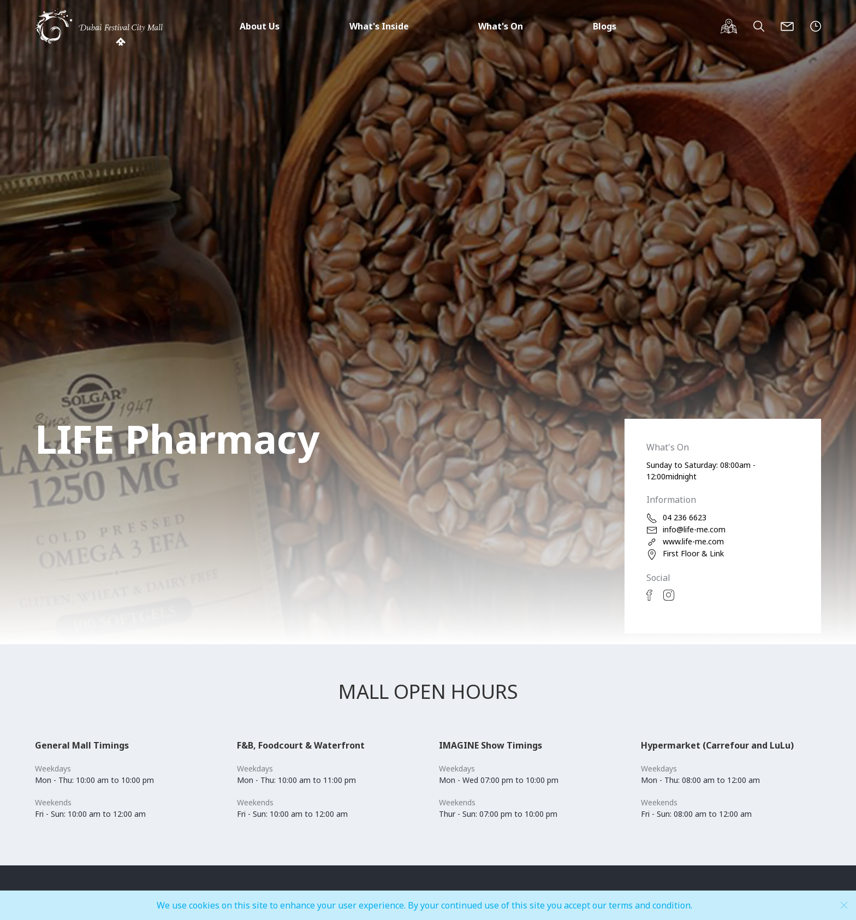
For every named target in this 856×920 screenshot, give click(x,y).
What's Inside (379, 26)
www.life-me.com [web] (685, 542)
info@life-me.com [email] (686, 530)
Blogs (604, 26)
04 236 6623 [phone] (676, 518)
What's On (500, 26)
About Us (260, 26)
